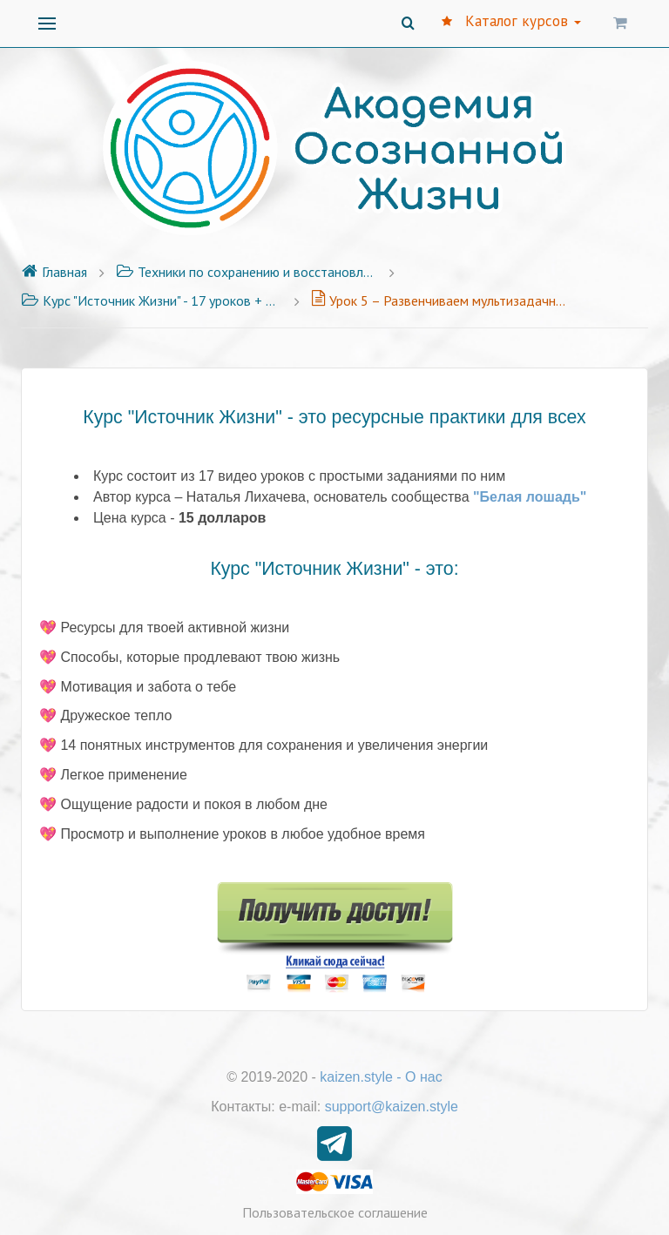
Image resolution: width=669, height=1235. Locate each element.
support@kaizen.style (391, 1106)
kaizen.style (356, 1077)
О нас (424, 1077)
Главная (54, 271)
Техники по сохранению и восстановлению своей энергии (246, 271)
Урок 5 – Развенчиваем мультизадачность (441, 300)
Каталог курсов (511, 20)
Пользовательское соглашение (335, 1212)
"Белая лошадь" (529, 496)
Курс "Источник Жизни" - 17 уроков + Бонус (151, 300)
